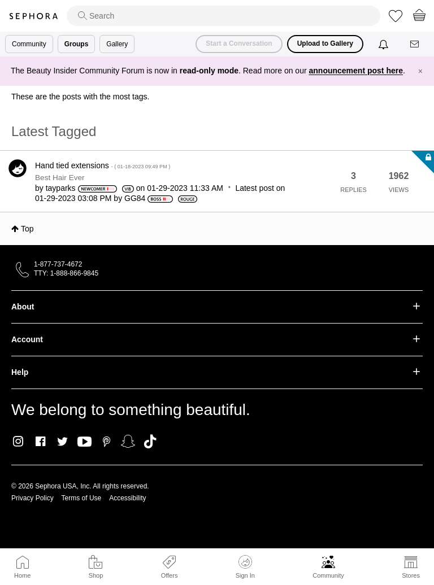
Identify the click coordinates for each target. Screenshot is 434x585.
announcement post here (356, 70)
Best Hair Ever (60, 177)
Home (22, 575)
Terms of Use (82, 498)
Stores (411, 575)
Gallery (117, 44)
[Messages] (415, 44)
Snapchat (128, 441)
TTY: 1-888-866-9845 (66, 273)
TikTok (150, 441)
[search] (223, 16)
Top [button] (27, 228)
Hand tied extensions (102, 165)
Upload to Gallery (325, 43)
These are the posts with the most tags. (80, 96)
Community (328, 575)
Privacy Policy (32, 498)
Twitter (62, 441)
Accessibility (127, 498)
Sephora (33, 16)
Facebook (40, 441)
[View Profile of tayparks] (61, 188)
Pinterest (106, 441)
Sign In (245, 567)
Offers (169, 575)
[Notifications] (384, 44)
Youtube (84, 442)
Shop (96, 575)
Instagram (18, 441)
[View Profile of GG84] (134, 198)
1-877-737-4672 (58, 264)
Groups (76, 44)
